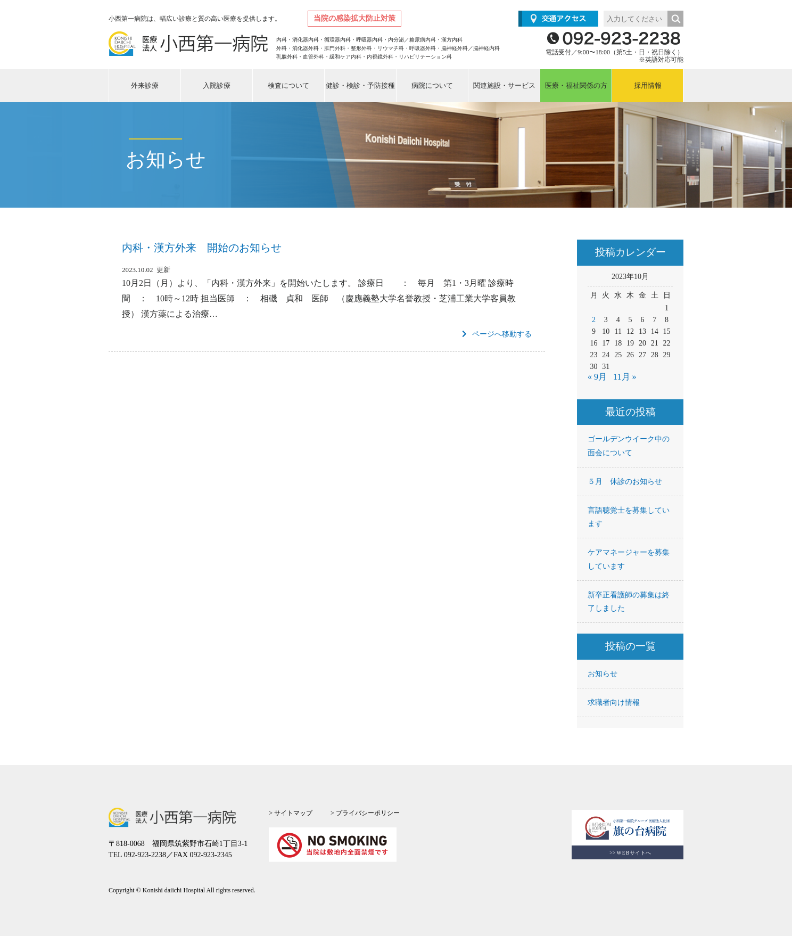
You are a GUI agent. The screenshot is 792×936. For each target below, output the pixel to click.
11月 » (624, 376)
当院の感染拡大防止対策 (354, 18)
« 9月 (597, 376)
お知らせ (602, 674)
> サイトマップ (290, 813)
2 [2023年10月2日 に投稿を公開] (594, 320)
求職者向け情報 (614, 703)
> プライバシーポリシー (365, 813)
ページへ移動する (497, 334)
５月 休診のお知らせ (625, 482)
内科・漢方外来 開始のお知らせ (202, 247)
